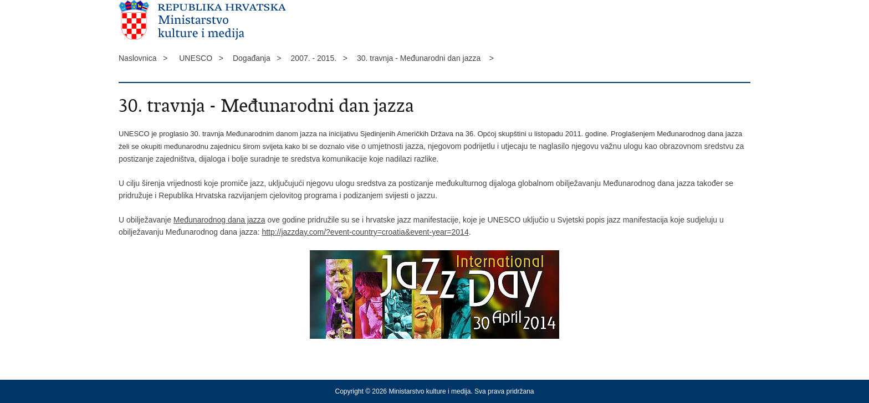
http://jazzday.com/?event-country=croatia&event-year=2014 (365, 232)
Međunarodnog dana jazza (219, 219)
